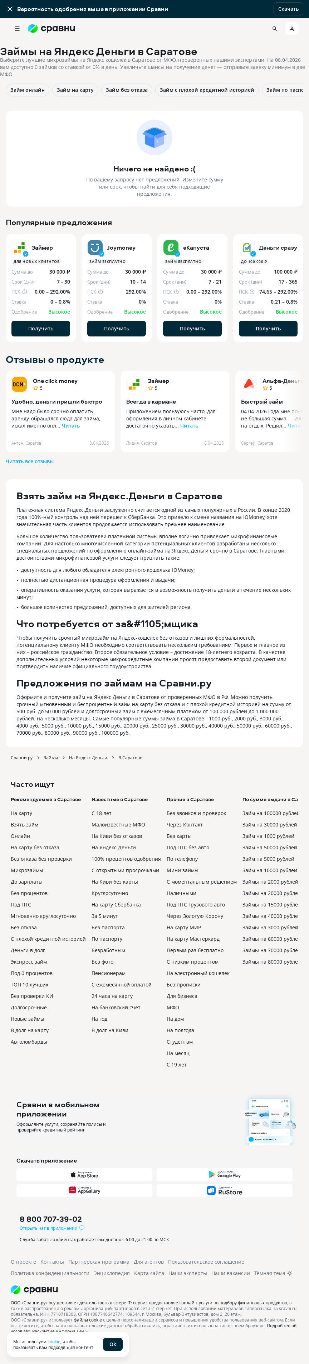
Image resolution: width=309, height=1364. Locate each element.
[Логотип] (154, 1289)
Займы (51, 757)
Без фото (102, 961)
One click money (55, 380)
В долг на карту (30, 1030)
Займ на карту (75, 89)
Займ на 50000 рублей (269, 847)
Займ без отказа (127, 89)
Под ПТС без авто (188, 847)
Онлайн (20, 836)
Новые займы (27, 1018)
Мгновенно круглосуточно (43, 916)
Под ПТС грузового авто (196, 904)
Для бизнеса (182, 996)
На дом (175, 1018)
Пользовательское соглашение (206, 1261)
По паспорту (107, 938)
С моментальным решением (202, 881)
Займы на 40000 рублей (271, 916)
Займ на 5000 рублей (268, 858)
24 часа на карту (112, 996)
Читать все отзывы (30, 461)
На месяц (178, 1053)
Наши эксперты (187, 1273)
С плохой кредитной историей (48, 938)
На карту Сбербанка (116, 904)
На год (99, 1018)
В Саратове (130, 757)
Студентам (180, 1041)
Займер (158, 380)
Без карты (179, 836)
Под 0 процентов (32, 973)
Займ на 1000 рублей (268, 836)
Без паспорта (108, 927)
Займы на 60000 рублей (271, 938)
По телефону (182, 858)
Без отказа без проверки (41, 858)
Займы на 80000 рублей (271, 961)
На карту (21, 813)
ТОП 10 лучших (29, 984)
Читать (71, 425)
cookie (54, 1341)
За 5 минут (105, 916)
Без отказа (24, 927)
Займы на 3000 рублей (270, 927)
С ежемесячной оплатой (122, 984)
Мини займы (182, 870)
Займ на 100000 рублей (271, 813)
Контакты (52, 1261)
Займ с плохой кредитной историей (207, 89)
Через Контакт (185, 824)
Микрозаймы (27, 870)
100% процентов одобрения (126, 858)
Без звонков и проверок (196, 813)
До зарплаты (27, 881)
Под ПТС (21, 904)
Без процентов (29, 893)
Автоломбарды (29, 1041)
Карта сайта (149, 1273)
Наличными (181, 893)
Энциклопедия (112, 1273)
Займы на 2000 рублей (270, 881)
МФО (173, 1007)
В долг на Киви (110, 1030)
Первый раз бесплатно (195, 950)
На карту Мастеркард (193, 938)
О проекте (23, 1261)
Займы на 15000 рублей (271, 904)
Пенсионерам (109, 973)
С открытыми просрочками (125, 870)
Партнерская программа (98, 1261)
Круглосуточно (110, 893)
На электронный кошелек (198, 973)
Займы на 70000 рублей (271, 950)
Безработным (108, 950)
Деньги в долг (28, 950)
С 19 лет (177, 1064)
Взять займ (24, 824)
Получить (40, 328)
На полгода (180, 1030)
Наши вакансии (230, 1273)
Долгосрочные (29, 1007)
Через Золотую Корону (195, 916)
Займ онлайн (27, 89)
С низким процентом (193, 961)
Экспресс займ (29, 961)
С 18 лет (102, 813)
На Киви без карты (115, 881)
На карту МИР (184, 927)
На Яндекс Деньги (88, 757)
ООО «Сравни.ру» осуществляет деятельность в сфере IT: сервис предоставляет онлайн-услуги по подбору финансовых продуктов (149, 1302)
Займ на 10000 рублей (269, 870)
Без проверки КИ (32, 996)
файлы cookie (88, 1320)
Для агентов (149, 1261)
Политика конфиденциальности (50, 1273)
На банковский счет (116, 1007)
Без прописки (184, 984)
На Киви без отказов (117, 836)
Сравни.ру (22, 757)
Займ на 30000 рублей (269, 824)
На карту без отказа (35, 847)
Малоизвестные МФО (118, 824)
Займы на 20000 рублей (271, 893)
